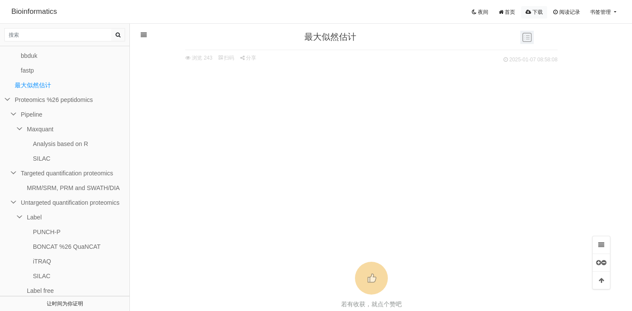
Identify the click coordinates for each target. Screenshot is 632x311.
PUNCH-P (47, 231)
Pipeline (31, 114)
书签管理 (601, 12)
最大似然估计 (33, 85)
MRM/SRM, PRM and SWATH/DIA (73, 187)
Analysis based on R (60, 143)
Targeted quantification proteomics (67, 173)
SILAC (41, 158)
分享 (201, 58)
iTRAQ (42, 261)
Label (34, 217)
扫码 (179, 58)
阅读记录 (566, 12)
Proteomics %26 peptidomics (54, 99)
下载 (534, 12)
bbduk (29, 55)
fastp (27, 70)
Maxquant (40, 129)
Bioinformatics (34, 11)
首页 (507, 12)
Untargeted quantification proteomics (70, 202)
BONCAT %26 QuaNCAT (66, 246)
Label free (40, 290)
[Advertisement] (325, 130)
